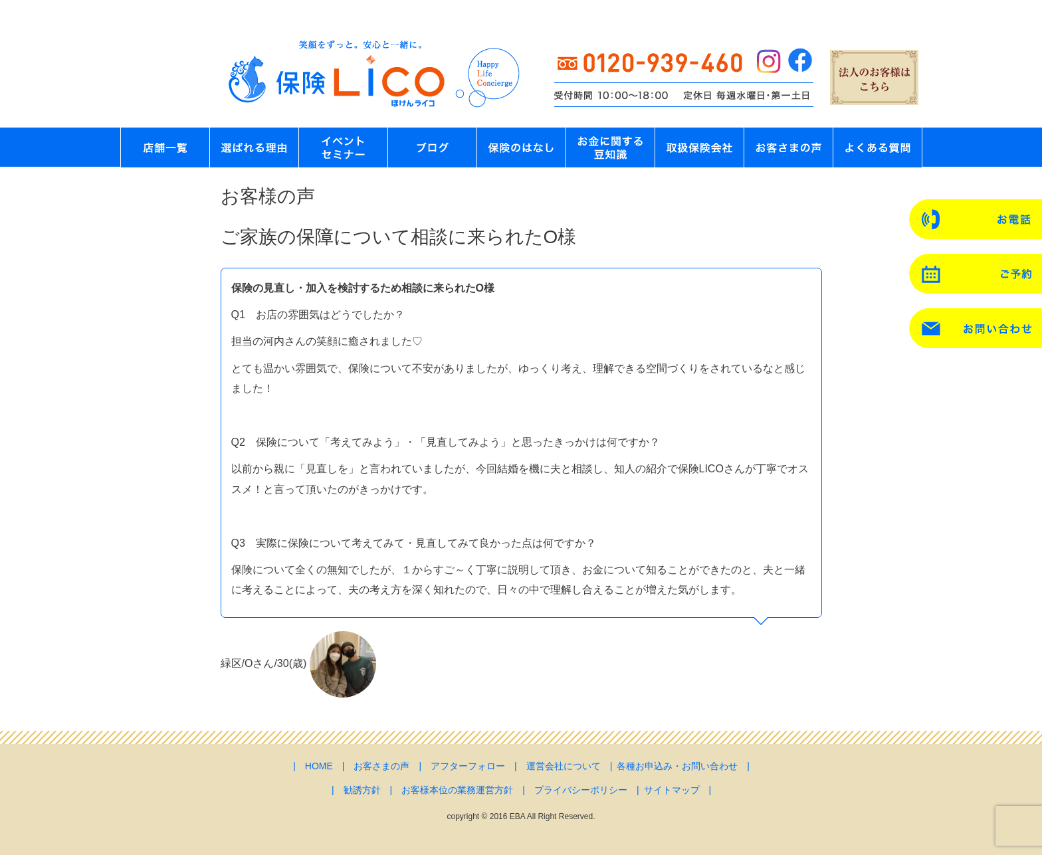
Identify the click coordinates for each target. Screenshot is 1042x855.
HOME (319, 766)
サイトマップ (672, 790)
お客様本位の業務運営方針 (457, 790)
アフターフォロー (468, 766)
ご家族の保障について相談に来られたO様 (399, 237)
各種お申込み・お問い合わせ (677, 766)
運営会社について (563, 766)
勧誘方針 (362, 790)
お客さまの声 (381, 766)
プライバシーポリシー (580, 790)
